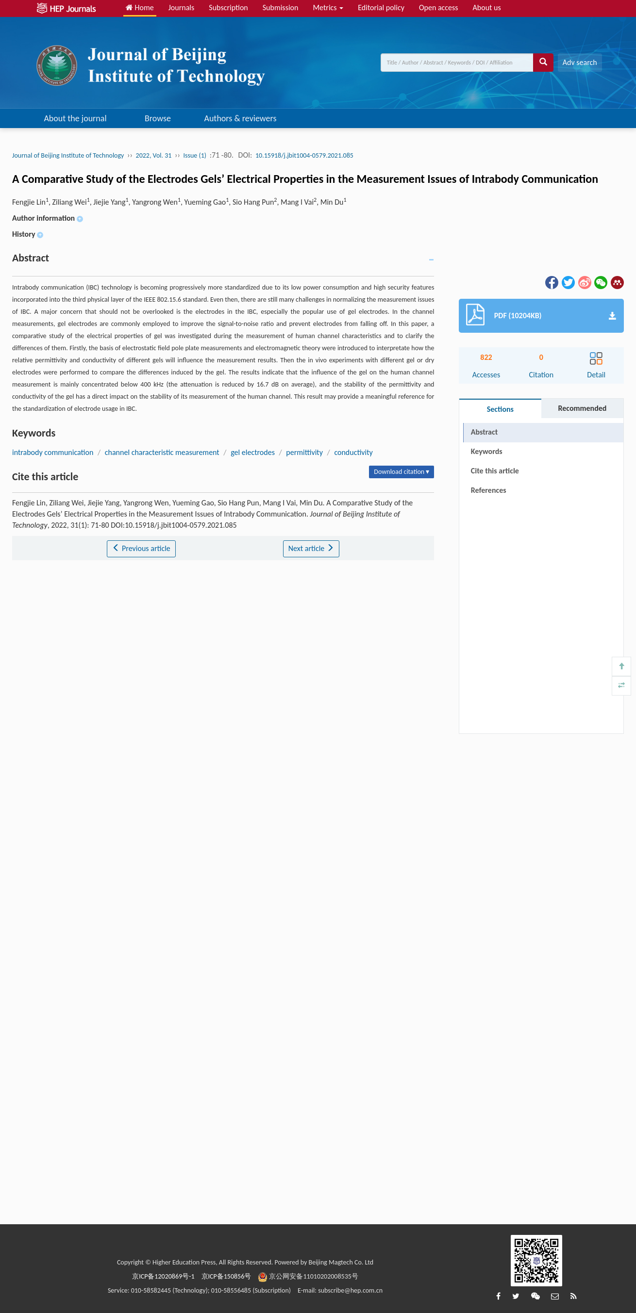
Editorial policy (381, 7)
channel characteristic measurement (162, 452)
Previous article (141, 548)
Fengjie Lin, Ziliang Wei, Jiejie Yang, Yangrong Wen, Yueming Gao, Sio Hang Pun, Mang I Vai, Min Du (179, 202)
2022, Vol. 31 (154, 155)
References (488, 490)
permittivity (304, 452)
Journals (181, 7)
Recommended (582, 408)
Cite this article (495, 470)
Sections (500, 409)
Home (140, 7)
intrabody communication (52, 452)
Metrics (328, 7)
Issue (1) (195, 155)
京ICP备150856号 (226, 1276)
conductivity (353, 452)
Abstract (484, 432)
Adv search (580, 62)
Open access (438, 7)
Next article (311, 548)
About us (487, 7)
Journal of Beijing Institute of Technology (68, 155)
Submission (281, 7)
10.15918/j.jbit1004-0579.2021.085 (304, 155)
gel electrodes (253, 452)
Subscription (228, 7)
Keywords (486, 451)
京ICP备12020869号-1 (163, 1276)
